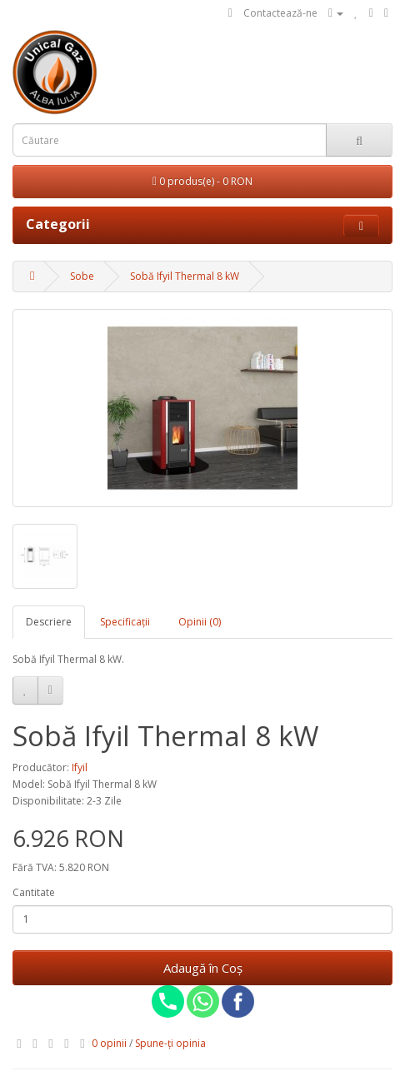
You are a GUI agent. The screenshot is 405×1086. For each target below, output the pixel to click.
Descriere (49, 622)
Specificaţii (125, 622)
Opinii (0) (199, 622)
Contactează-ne (280, 13)
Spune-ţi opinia (170, 1043)
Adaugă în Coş (202, 967)
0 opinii (109, 1043)
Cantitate (33, 892)
